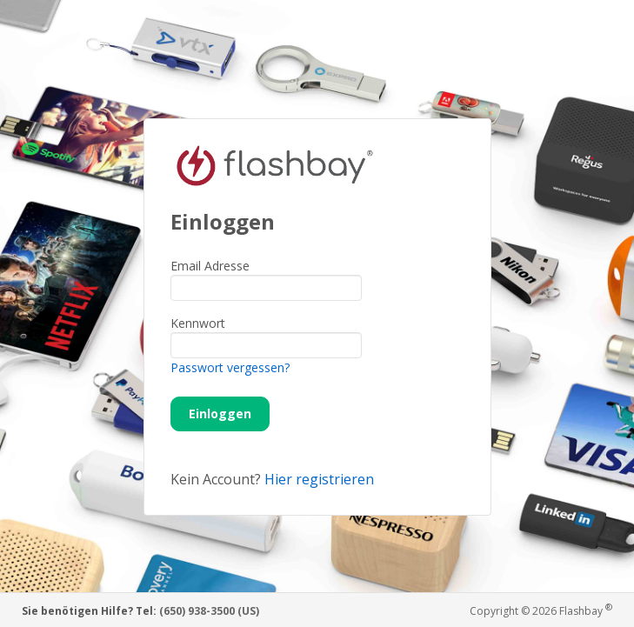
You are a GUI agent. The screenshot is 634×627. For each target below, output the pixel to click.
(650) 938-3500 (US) (209, 611)
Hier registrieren (319, 479)
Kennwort (197, 323)
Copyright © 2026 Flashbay (541, 610)
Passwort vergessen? (230, 367)
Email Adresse (210, 265)
